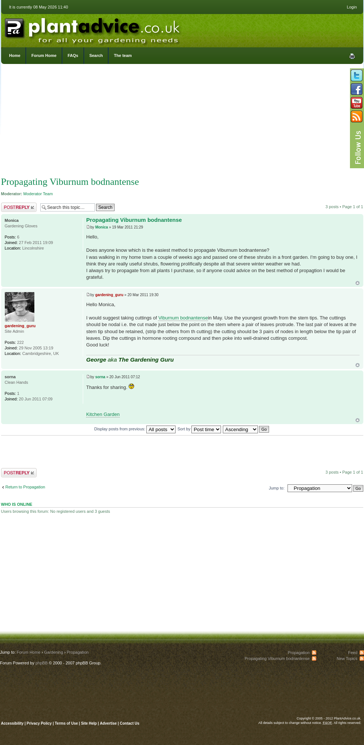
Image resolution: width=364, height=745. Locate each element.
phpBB (41, 663)
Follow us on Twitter (357, 75)
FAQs (73, 55)
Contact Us (129, 723)
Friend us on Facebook (357, 89)
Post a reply (19, 207)
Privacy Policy (40, 723)
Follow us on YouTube (357, 103)
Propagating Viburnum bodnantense (70, 181)
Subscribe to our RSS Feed (357, 116)
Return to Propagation (25, 487)
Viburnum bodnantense (183, 318)
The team (123, 55)
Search (96, 55)
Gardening (53, 652)
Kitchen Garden (102, 414)
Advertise (108, 723)
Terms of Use (66, 723)
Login (352, 7)
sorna (100, 377)
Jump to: (277, 488)
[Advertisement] (182, 122)
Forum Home (44, 55)
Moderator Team (38, 194)
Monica (101, 227)
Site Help (89, 723)
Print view (352, 56)
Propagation (77, 652)
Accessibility (12, 723)
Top (358, 283)
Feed (352, 652)
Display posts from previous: (135, 429)
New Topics (347, 658)
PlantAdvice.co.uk (93, 29)
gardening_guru (109, 295)
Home (15, 55)
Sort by (199, 429)
